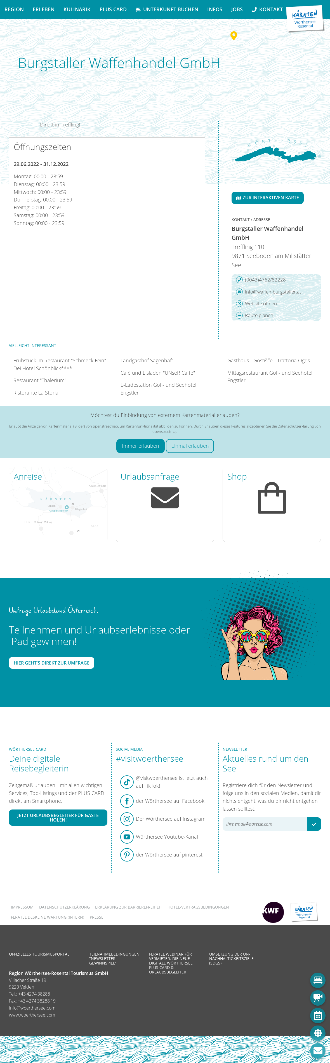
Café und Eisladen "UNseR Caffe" (158, 372)
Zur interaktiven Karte (267, 197)
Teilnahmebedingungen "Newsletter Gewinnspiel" (114, 958)
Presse (96, 917)
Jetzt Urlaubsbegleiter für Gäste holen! (58, 817)
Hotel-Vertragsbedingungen (198, 907)
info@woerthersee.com (32, 1008)
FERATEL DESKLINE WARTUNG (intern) (47, 917)
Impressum (22, 907)
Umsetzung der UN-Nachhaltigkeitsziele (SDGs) (231, 958)
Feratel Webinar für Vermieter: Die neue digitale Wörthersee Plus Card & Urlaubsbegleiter (171, 963)
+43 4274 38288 (34, 994)
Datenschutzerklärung (64, 907)
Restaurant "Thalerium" (39, 380)
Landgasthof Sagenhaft (147, 360)
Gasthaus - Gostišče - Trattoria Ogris (268, 360)
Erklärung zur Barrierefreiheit (128, 907)
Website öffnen (256, 303)
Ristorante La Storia (35, 392)
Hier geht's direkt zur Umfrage (51, 663)
